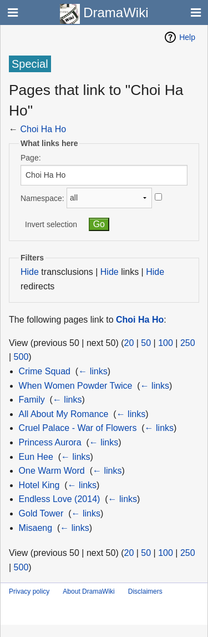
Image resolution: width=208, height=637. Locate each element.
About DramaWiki (88, 591)
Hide (30, 272)
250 (187, 343)
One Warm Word (52, 470)
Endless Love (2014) (59, 499)
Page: (31, 157)
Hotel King (39, 485)
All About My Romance (64, 414)
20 (129, 343)
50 (146, 343)
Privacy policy (29, 591)
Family (32, 399)
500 (21, 357)
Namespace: (42, 197)
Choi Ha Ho (43, 129)
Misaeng (35, 528)
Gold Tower (41, 513)
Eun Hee (36, 457)
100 (165, 343)
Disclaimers (145, 591)
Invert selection (51, 224)
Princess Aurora (50, 442)
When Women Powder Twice (76, 385)
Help (187, 37)
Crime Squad (44, 371)
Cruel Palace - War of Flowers (78, 428)
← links (92, 371)
